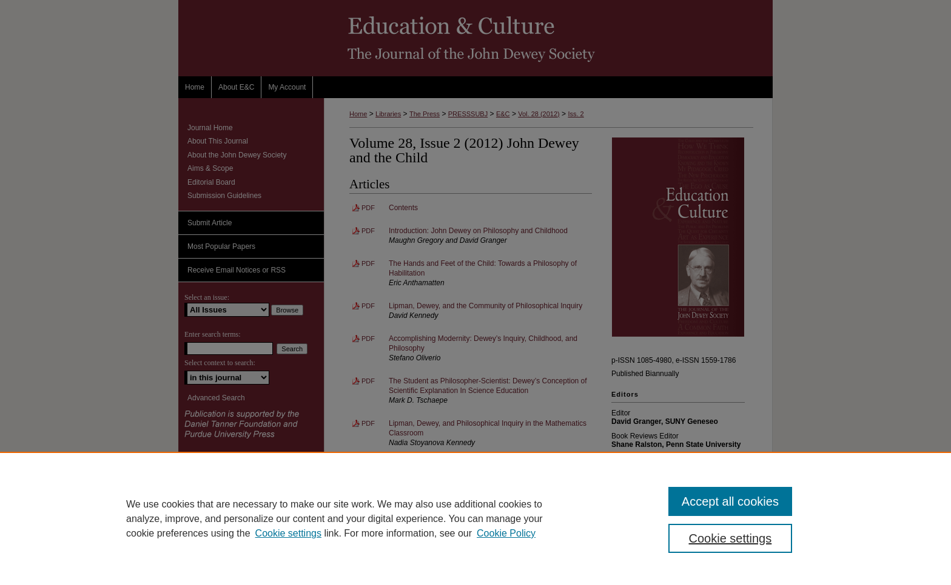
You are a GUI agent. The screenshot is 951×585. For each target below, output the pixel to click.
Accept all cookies (730, 501)
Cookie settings (288, 533)
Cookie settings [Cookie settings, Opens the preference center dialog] (730, 538)
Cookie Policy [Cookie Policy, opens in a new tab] (506, 533)
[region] (475, 518)
